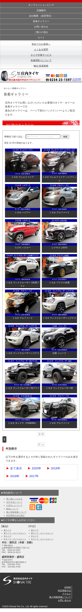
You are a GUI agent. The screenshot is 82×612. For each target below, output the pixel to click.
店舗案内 (41, 10)
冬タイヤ (7, 536)
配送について (12, 509)
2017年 (34, 476)
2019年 (55, 468)
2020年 (36, 468)
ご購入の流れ (41, 32)
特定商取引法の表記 (15, 515)
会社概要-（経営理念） (41, 16)
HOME (67, 587)
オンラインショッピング (41, 5)
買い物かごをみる (14, 499)
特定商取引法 (64, 590)
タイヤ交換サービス (41, 55)
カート (41, 37)
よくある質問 (41, 49)
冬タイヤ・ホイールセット (15, 539)
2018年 (15, 476)
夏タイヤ (7, 530)
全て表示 (16, 468)
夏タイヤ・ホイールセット (15, 533)
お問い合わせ (41, 26)
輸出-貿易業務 (41, 66)
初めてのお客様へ (41, 44)
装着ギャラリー (41, 21)
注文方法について (14, 502)
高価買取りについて (41, 60)
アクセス (66, 594)
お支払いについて (14, 505)
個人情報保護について (16, 512)
